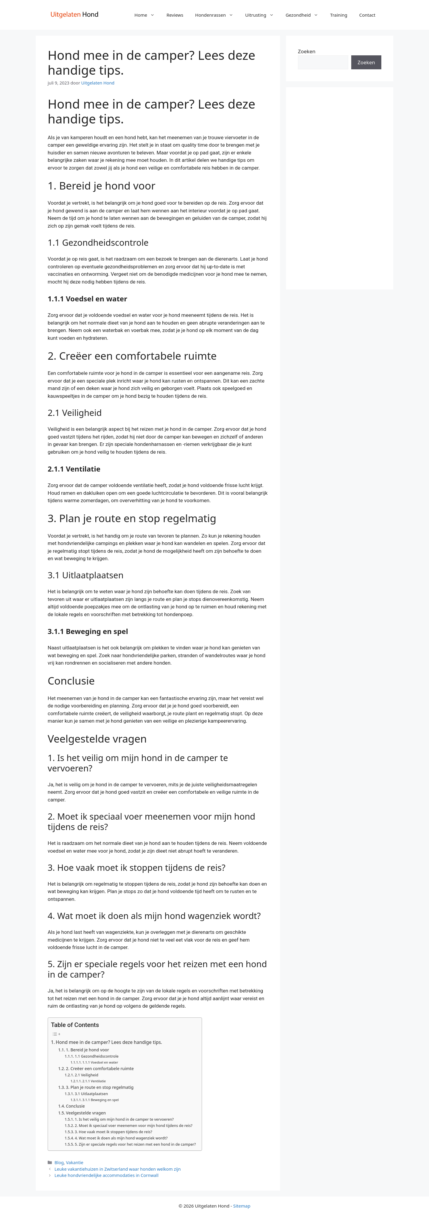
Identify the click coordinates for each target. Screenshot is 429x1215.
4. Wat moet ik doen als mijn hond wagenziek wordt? (121, 1138)
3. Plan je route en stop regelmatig (99, 1087)
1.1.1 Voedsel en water (100, 1062)
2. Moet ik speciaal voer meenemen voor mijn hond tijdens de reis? (133, 1125)
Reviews (175, 15)
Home (147, 15)
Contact (367, 15)
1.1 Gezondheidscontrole (97, 1056)
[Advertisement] (339, 188)
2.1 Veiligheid (86, 1075)
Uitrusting (262, 15)
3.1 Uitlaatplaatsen (91, 1093)
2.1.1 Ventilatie (94, 1081)
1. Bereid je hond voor (87, 1050)
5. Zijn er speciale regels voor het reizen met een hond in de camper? (135, 1144)
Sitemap (242, 1206)
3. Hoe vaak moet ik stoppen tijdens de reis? (113, 1131)
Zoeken (306, 51)
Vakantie (74, 1162)
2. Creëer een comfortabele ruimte (100, 1068)
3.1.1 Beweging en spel (101, 1099)
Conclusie (75, 1106)
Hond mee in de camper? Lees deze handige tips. (109, 1042)
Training (338, 15)
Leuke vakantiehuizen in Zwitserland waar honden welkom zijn (118, 1169)
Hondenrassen (217, 15)
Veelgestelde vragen (86, 1113)
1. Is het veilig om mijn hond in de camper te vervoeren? (124, 1119)
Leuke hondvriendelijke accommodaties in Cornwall (106, 1175)
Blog (59, 1162)
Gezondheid (305, 15)
